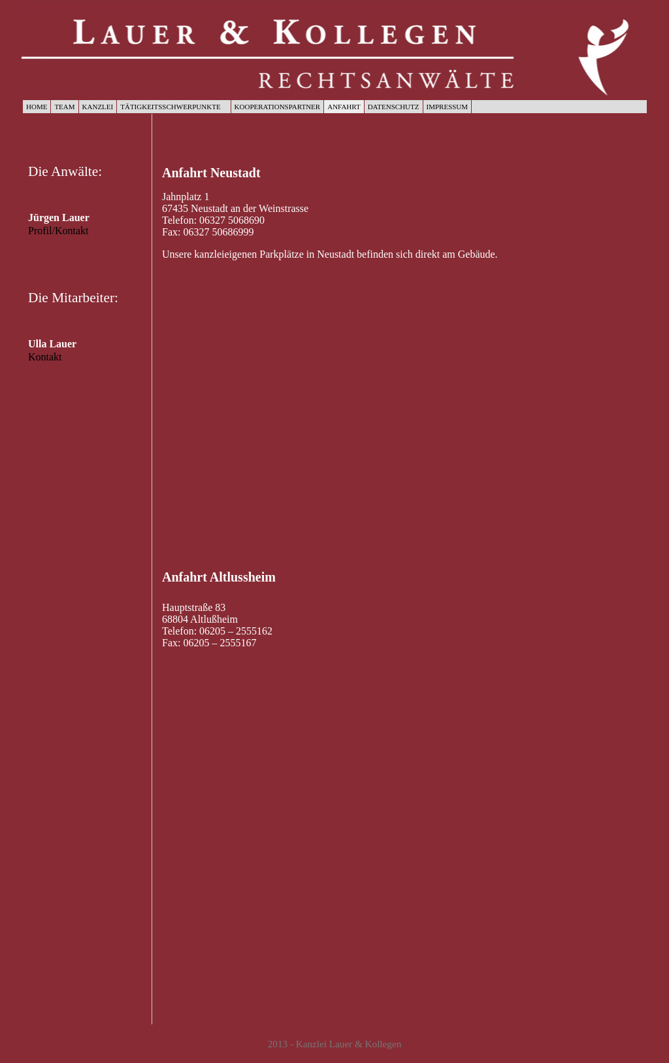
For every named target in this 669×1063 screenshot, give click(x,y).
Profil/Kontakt (58, 230)
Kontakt (45, 356)
